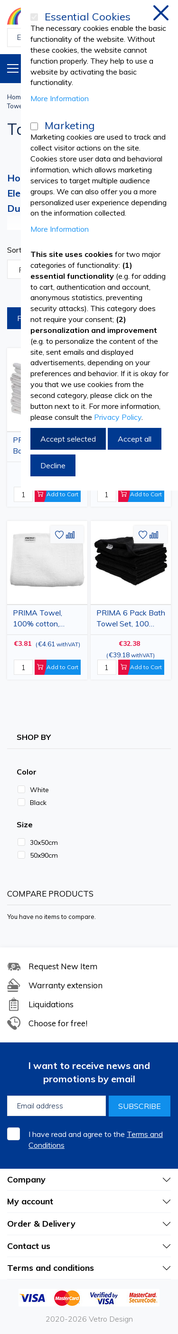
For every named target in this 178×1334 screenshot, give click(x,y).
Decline (53, 465)
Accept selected (68, 439)
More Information (59, 98)
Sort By (20, 250)
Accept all (134, 439)
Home (16, 97)
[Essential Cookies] (34, 17)
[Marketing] (34, 126)
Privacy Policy (117, 417)
